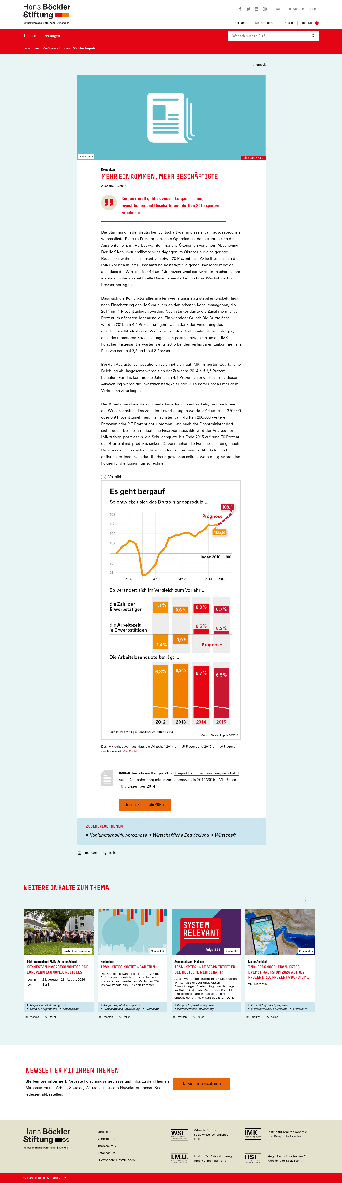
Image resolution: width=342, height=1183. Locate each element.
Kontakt (102, 1132)
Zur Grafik (130, 751)
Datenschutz (106, 1153)
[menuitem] (30, 39)
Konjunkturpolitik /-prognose (118, 835)
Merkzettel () (264, 23)
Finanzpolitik (71, 1009)
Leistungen (51, 35)
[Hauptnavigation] (41, 36)
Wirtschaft (224, 835)
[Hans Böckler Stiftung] (46, 1148)
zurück (261, 64)
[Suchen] (313, 36)
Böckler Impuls (253, 158)
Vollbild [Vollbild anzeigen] (111, 477)
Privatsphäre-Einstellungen (116, 1160)
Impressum (105, 1146)
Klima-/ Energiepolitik (43, 1009)
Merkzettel (104, 1139)
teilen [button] (110, 852)
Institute (307, 23)
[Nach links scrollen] (306, 899)
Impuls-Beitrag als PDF (143, 806)
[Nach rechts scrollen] (315, 899)
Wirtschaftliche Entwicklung (180, 835)
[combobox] (268, 36)
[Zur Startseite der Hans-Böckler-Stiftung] (46, 22)
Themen (30, 35)
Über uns (238, 23)
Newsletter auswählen (200, 1083)
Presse (288, 23)
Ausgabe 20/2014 (114, 186)
